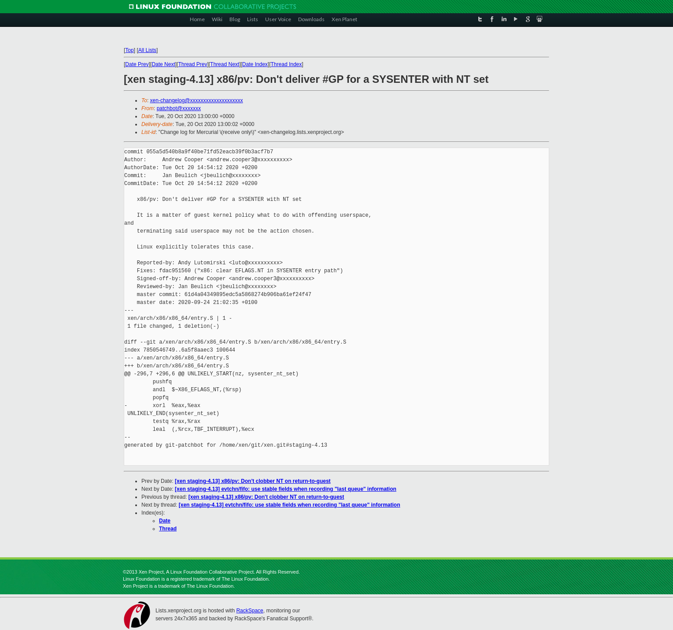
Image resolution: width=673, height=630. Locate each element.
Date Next (163, 64)
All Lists (147, 50)
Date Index (255, 64)
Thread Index (286, 64)
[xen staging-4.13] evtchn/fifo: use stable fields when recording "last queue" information (285, 489)
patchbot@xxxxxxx (179, 108)
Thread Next (224, 64)
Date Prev (136, 64)
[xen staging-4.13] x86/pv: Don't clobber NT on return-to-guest (253, 481)
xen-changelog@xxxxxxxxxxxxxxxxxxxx (196, 100)
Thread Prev (192, 64)
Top (129, 50)
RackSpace (249, 611)
